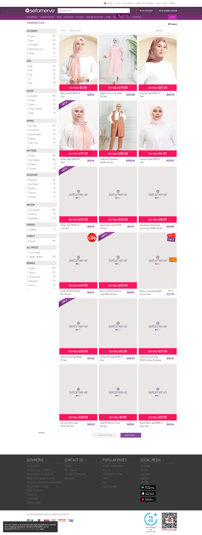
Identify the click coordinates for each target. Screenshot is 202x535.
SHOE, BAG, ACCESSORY (94, 17)
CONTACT (69, 466)
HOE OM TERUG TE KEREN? (38, 486)
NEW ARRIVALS (32, 17)
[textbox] (87, 10)
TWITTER (144, 470)
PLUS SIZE (79, 17)
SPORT (108, 17)
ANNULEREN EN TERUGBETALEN (40, 474)
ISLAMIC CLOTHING (47, 17)
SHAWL (106, 478)
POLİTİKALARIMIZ (34, 503)
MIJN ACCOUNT (146, 11)
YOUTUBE (145, 482)
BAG (104, 482)
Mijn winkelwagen (168, 11)
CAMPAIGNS (32, 494)
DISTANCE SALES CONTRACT (39, 470)
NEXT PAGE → (131, 435)
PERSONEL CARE (109, 486)
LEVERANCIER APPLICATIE (75, 474)
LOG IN (117, 3)
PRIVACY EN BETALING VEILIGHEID (41, 478)
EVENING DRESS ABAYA (112, 474)
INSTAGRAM (145, 474)
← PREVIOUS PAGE (104, 435)
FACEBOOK (145, 466)
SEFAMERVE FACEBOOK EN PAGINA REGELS (45, 482)
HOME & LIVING (124, 17)
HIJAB (59, 17)
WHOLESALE (70, 478)
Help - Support (71, 470)
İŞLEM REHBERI (33, 498)
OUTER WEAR (68, 17)
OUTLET (172, 17)
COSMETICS (137, 17)
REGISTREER (128, 3)
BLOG (159, 3)
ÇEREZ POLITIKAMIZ (35, 490)
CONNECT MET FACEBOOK (144, 3)
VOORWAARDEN (33, 466)
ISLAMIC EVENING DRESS (113, 466)
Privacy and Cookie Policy (29, 529)
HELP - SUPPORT (169, 3)
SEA (114, 17)
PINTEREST (145, 478)
